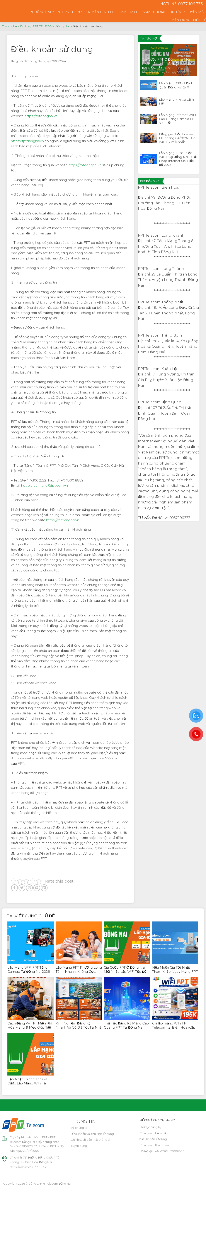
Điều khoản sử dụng (153, 1139)
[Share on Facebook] (14, 887)
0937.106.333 (179, 518)
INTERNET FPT (69, 12)
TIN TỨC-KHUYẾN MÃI (187, 12)
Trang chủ (9, 26)
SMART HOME (154, 12)
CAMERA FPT (129, 12)
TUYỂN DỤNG (179, 20)
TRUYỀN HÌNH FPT (101, 12)
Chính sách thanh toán (155, 1145)
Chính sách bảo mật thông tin (91, 1139)
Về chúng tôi (79, 1127)
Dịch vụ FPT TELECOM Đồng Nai (45, 26)
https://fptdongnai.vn (41, 116)
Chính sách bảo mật (153, 1133)
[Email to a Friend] (29, 887)
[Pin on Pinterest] (36, 887)
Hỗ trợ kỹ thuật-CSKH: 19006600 (162, 1151)
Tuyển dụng (79, 1145)
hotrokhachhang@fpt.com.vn (44, 485)
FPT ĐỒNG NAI (40, 12)
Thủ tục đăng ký (151, 1127)
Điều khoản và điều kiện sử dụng (92, 1133)
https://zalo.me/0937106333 (29, 1167)
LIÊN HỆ (199, 20)
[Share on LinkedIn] (44, 887)
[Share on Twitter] (22, 887)
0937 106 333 (190, 4)
